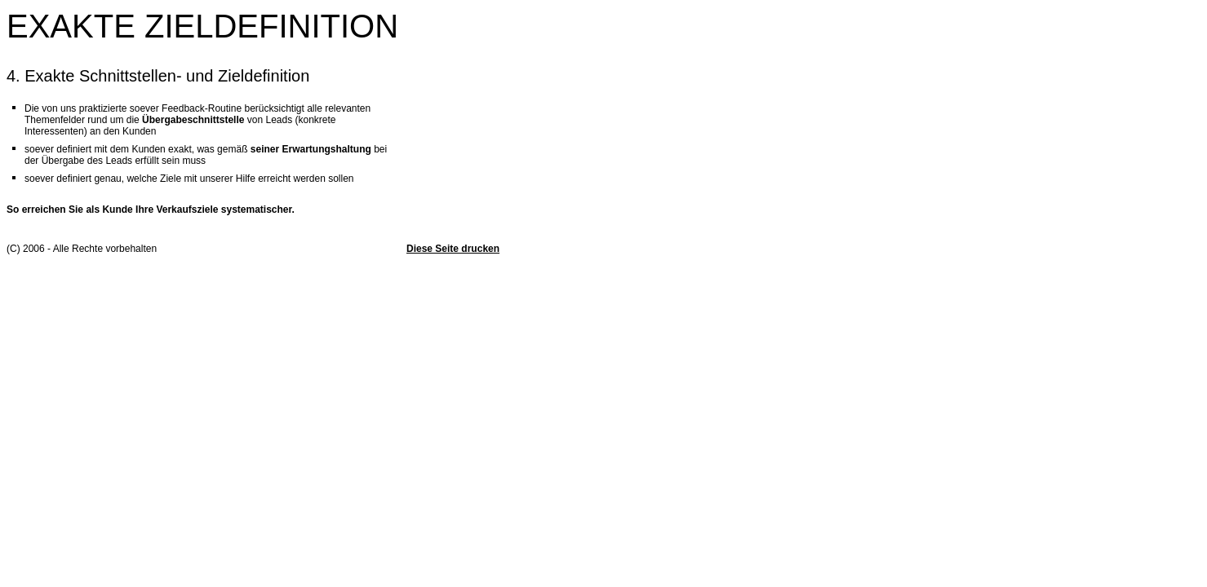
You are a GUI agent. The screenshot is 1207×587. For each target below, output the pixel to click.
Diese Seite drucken (452, 248)
